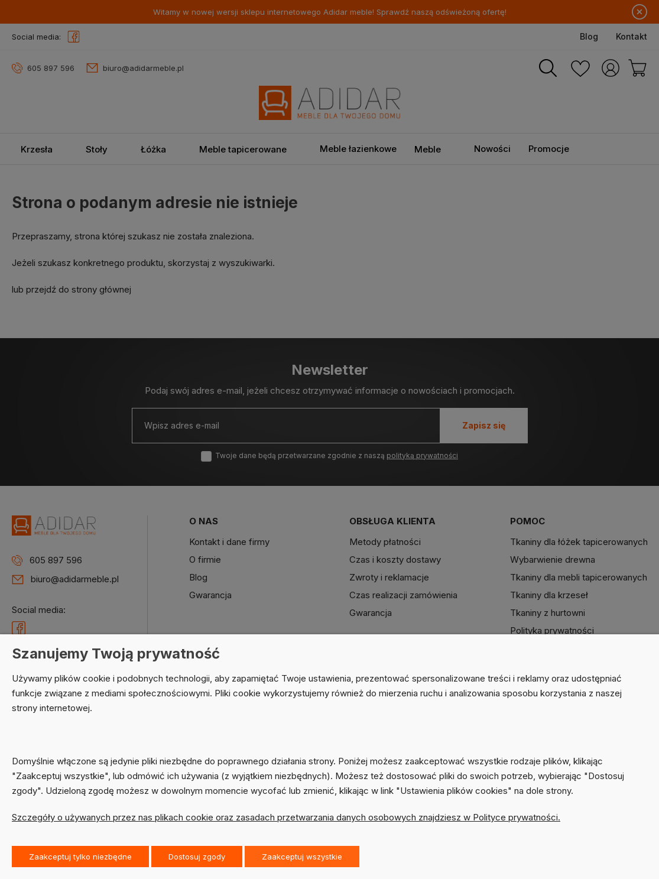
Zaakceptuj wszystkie (302, 856)
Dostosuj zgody (196, 856)
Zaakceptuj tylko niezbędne (80, 856)
